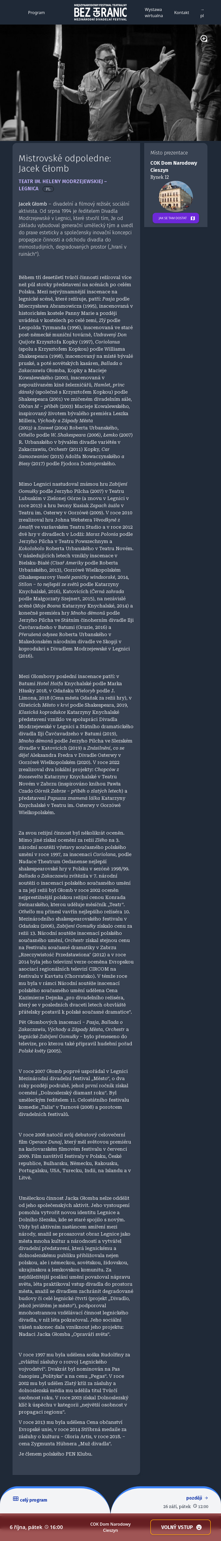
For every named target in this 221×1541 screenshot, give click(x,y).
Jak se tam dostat (179, 218)
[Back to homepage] (101, 12)
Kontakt (181, 12)
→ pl (202, 12)
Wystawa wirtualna (154, 12)
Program (36, 12)
